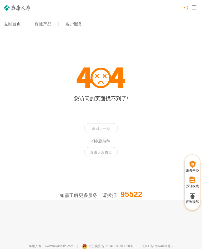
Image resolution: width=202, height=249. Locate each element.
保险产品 (43, 24)
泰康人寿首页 (101, 152)
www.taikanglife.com (59, 246)
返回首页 (12, 24)
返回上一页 (101, 128)
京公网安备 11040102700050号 (111, 246)
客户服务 (73, 24)
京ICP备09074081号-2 (157, 246)
